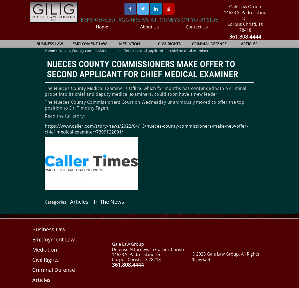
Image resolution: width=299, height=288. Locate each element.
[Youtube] (169, 9)
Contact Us (197, 27)
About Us (149, 27)
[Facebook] (130, 9)
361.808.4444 (245, 36)
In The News (108, 201)
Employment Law (89, 43)
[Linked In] (156, 9)
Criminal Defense (209, 43)
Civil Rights (169, 43)
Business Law (50, 43)
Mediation (129, 43)
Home (102, 27)
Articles (249, 43)
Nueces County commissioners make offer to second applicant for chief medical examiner (142, 69)
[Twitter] (143, 9)
